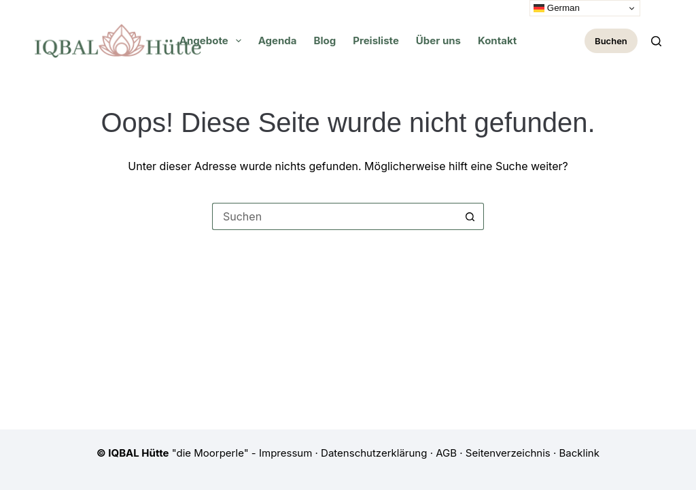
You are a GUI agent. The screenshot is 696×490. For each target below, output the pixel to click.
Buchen (611, 40)
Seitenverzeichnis (508, 452)
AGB (446, 452)
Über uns (438, 40)
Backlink (579, 452)
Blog (325, 40)
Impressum (285, 452)
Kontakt (497, 40)
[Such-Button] (470, 216)
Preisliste (376, 40)
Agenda (277, 40)
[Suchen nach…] (334, 216)
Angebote (213, 41)
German (557, 8)
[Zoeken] (656, 41)
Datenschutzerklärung (374, 452)
